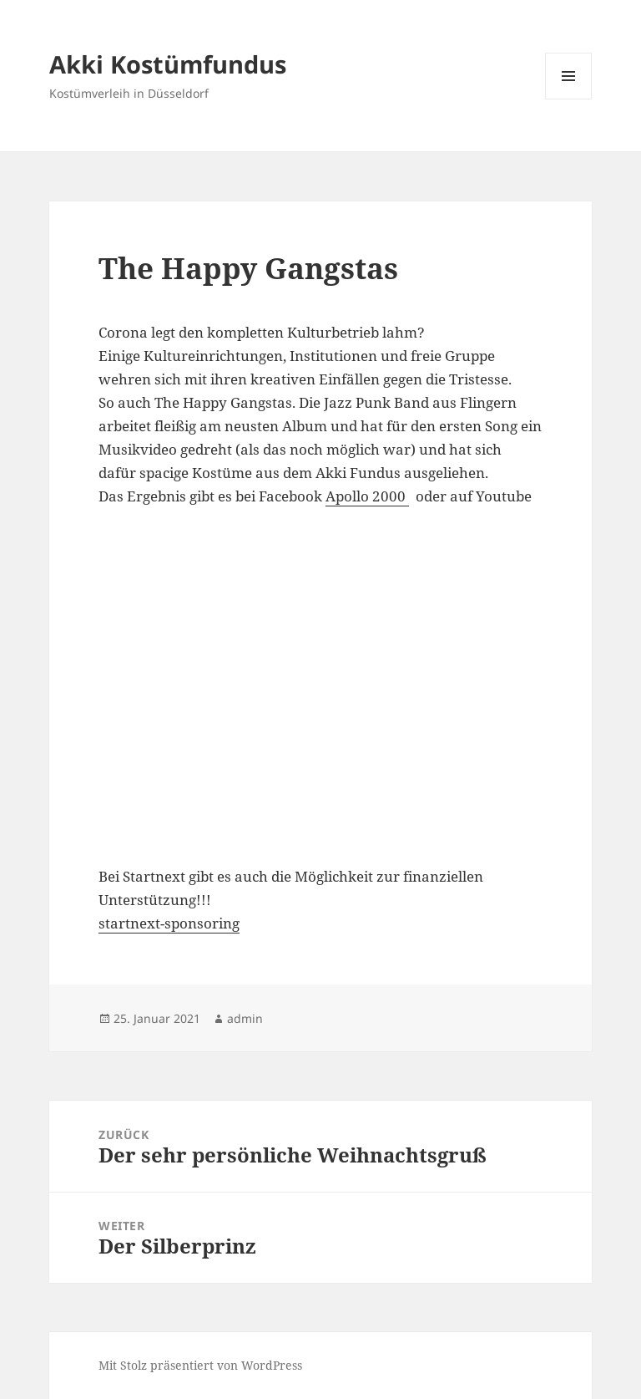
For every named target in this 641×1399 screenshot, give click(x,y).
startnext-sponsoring (169, 923)
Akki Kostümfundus (167, 64)
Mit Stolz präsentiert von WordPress (200, 1365)
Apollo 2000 (367, 496)
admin (245, 1018)
